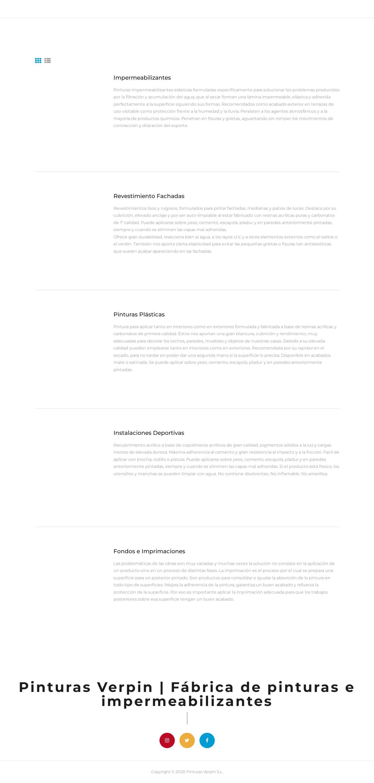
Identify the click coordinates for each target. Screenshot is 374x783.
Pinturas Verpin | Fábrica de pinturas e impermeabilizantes (187, 694)
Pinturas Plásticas (139, 314)
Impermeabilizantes (142, 77)
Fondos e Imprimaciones (149, 551)
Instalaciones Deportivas (148, 432)
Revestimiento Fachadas (148, 196)
